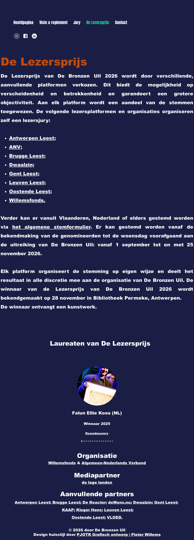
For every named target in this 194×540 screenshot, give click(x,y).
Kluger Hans (89, 510)
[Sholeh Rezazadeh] (90, 441)
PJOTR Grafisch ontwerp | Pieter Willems (119, 534)
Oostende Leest (88, 517)
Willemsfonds (62, 463)
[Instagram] (16, 36)
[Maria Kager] (84, 441)
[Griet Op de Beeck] (107, 441)
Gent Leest (165, 502)
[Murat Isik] (110, 441)
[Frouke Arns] (88, 441)
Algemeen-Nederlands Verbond (114, 463)
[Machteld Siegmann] (92, 441)
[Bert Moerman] (97, 441)
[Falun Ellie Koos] (81, 441)
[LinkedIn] (34, 36)
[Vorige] (1, 404)
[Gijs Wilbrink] (86, 441)
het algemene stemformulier (51, 227)
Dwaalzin (142, 502)
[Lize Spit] (101, 441)
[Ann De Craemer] (112, 441)
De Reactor (94, 502)
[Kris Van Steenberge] (105, 441)
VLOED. (115, 517)
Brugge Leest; (66, 502)
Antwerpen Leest (32, 502)
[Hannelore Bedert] (94, 441)
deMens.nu (119, 502)
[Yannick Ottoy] (103, 441)
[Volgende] (192, 404)
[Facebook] (25, 36)
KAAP (68, 510)
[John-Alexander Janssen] (99, 441)
